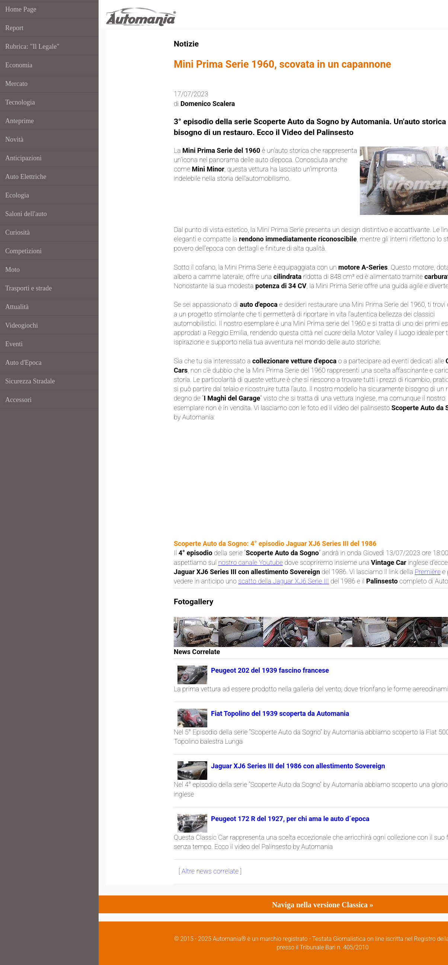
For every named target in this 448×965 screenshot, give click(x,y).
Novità (14, 139)
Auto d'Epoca (23, 362)
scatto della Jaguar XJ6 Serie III (283, 581)
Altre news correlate (210, 871)
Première (428, 572)
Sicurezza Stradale (30, 381)
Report (14, 28)
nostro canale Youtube (250, 562)
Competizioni (23, 251)
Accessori (18, 399)
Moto (12, 269)
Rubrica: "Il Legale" (32, 46)
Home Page (20, 9)
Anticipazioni (23, 158)
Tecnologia (20, 102)
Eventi (14, 344)
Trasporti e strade (28, 288)
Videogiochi (21, 325)
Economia (18, 65)
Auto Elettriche (25, 176)
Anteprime (19, 121)
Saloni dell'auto (26, 214)
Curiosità (17, 232)
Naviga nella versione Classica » (322, 905)
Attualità (17, 307)
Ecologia (17, 195)
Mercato (16, 83)
